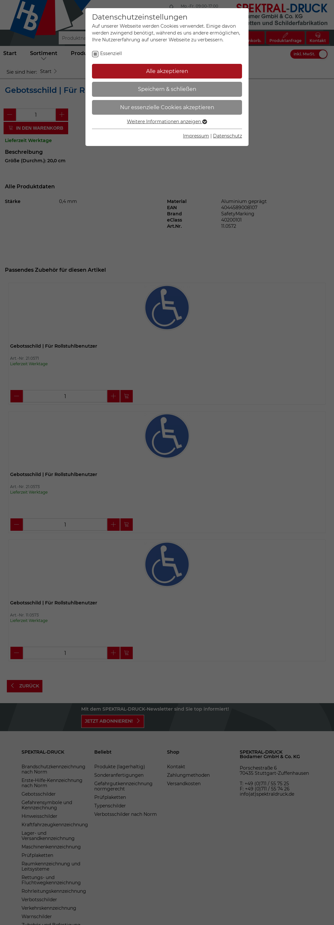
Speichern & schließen (167, 89)
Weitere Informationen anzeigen (167, 121)
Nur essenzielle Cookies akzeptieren (167, 107)
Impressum (196, 136)
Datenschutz (227, 136)
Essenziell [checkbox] (111, 53)
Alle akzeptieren (167, 71)
